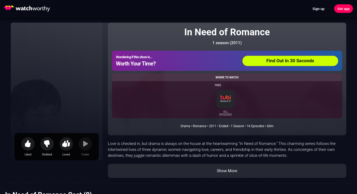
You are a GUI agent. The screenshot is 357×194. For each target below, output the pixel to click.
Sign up (318, 9)
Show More (227, 170)
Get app (343, 9)
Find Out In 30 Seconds (290, 60)
